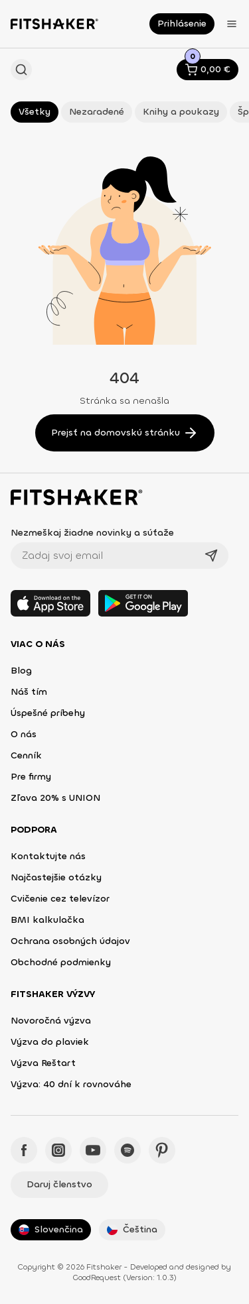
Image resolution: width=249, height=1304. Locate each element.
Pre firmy (31, 776)
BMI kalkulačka (47, 920)
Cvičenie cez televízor (60, 898)
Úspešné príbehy (48, 713)
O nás (24, 734)
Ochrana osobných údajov (70, 941)
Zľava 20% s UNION (55, 798)
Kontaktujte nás (48, 856)
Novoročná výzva (51, 1020)
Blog (21, 670)
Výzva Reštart (43, 1063)
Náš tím (29, 691)
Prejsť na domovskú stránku (125, 433)
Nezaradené (96, 111)
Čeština (132, 1229)
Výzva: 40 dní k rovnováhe (71, 1084)
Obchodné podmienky (61, 962)
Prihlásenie (182, 23)
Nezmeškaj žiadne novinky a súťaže (92, 532)
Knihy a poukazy (181, 111)
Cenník (26, 755)
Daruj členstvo (59, 1184)
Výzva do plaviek (50, 1042)
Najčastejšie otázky (56, 877)
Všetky (34, 111)
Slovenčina (51, 1229)
